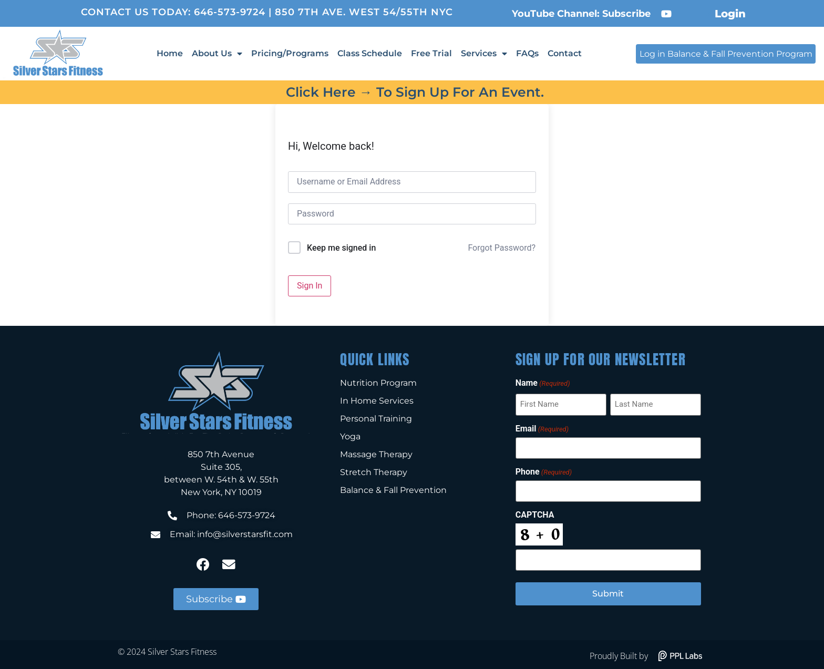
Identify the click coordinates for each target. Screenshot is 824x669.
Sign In (309, 286)
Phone (544, 471)
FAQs (527, 53)
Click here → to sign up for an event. (415, 92)
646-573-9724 (229, 12)
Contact (565, 53)
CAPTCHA (535, 513)
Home (170, 53)
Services (484, 53)
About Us (217, 53)
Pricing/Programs (289, 53)
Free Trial (431, 53)
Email (542, 428)
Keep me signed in (341, 248)
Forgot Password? (501, 248)
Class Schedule (369, 53)
